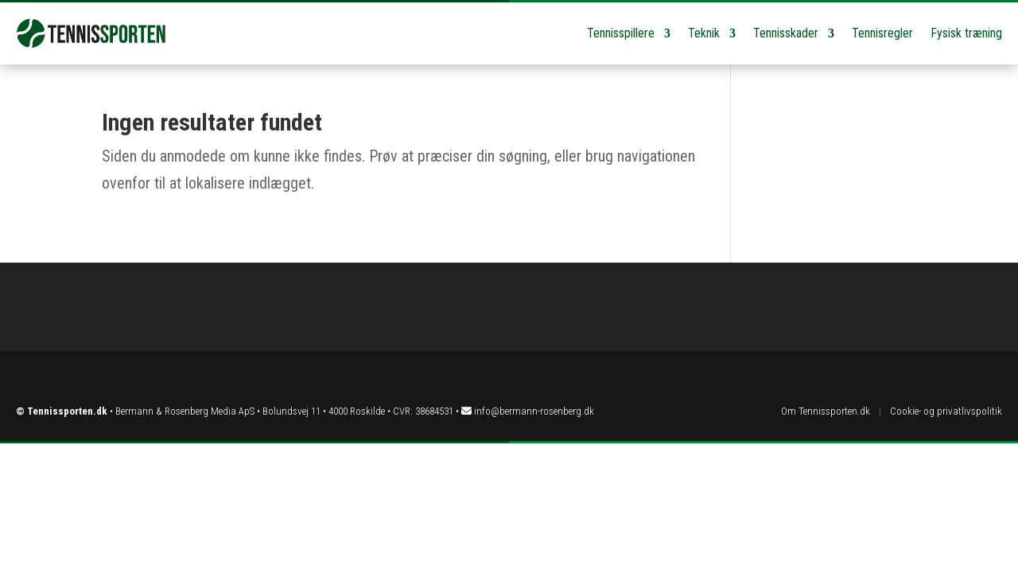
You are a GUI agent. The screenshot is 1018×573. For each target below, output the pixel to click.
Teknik (704, 33)
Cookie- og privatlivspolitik (946, 411)
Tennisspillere (621, 33)
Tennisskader (785, 33)
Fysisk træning (966, 33)
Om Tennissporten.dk (825, 411)
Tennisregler (882, 33)
